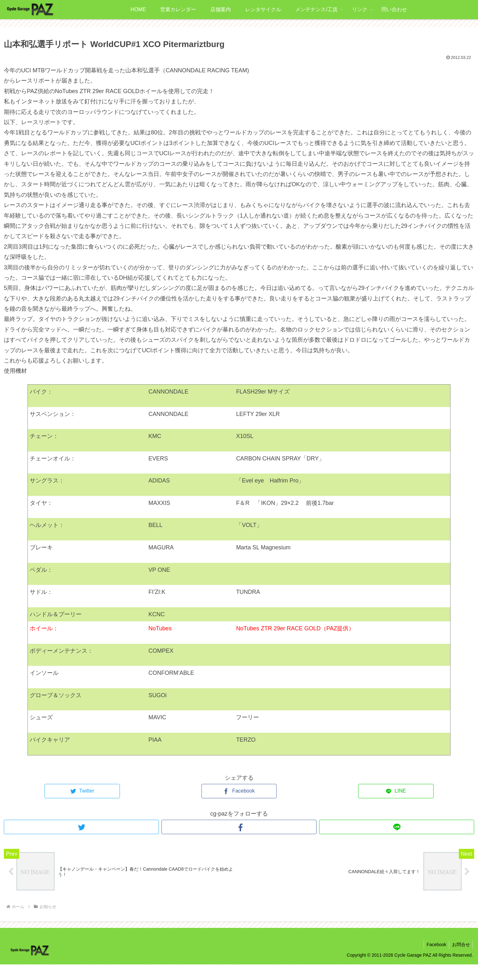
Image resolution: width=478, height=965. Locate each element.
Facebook (435, 944)
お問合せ (460, 944)
